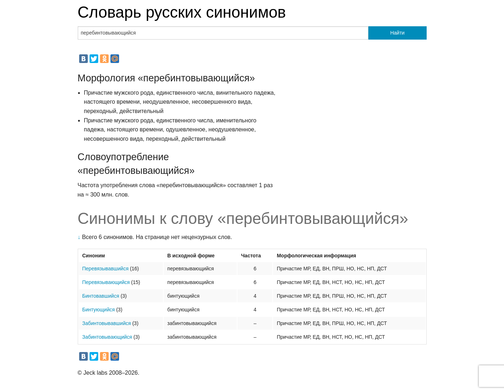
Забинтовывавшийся (106, 323)
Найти (397, 33)
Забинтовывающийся (107, 337)
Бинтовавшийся (100, 296)
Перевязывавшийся (105, 268)
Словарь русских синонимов (182, 12)
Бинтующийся (98, 309)
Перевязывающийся (106, 282)
